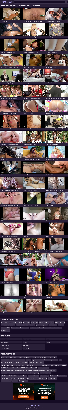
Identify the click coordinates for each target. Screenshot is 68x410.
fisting (20, 322)
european (59, 327)
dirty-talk (38, 327)
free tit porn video (44, 375)
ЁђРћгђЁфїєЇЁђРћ (23, 381)
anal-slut (8, 327)
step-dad (22, 327)
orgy (17, 327)
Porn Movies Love (5, 342)
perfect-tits (38, 325)
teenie (56, 322)
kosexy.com (26, 342)
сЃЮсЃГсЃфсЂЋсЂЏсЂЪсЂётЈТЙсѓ (9, 375)
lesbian (29, 325)
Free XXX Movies (5, 345)
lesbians (41, 322)
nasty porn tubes (52, 378)
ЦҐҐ (36, 367)
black (6, 322)
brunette (15, 322)
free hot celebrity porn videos (51, 360)
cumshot (51, 325)
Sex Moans (26, 345)
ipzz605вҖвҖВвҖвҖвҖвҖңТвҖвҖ (9, 367)
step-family (60, 325)
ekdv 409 (28, 360)
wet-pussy (3, 330)
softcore (32, 327)
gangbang (45, 325)
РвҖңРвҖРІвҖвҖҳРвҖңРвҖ (26, 367)
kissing (27, 327)
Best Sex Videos (27, 339)
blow (37, 322)
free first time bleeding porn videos (58, 375)
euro (24, 322)
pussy (2, 327)
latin (2, 322)
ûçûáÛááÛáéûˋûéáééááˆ (47, 365)
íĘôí (6, 357)
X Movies (48, 342)
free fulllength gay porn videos (36, 362)
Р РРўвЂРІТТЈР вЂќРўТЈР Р (7, 373)
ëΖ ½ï (60, 360)
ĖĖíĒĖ (2, 357)
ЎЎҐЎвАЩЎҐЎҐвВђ (34, 373)
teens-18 (49, 327)
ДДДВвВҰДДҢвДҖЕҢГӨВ (22, 362)
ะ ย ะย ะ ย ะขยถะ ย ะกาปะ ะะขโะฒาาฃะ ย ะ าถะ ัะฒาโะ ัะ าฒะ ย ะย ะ (20, 365)
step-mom (62, 322)
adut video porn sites (42, 378)
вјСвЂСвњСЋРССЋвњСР (60, 365)
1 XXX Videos (4, 339)
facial (54, 327)
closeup (52, 322)
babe (10, 322)
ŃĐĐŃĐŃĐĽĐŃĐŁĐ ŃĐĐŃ (20, 378)
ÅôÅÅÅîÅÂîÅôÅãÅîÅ (51, 370)
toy (56, 325)
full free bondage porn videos (21, 373)
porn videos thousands (33, 375)
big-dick (3, 325)
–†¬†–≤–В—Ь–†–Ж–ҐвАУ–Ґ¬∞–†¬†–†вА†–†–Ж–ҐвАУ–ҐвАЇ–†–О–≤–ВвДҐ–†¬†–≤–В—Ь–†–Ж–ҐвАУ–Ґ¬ (23, 370)
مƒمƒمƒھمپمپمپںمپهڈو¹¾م (43, 367)
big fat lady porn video (37, 360)
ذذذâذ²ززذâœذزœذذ (31, 378)
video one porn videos (45, 373)
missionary (18, 325)
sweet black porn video (6, 378)
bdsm (32, 322)
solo (14, 325)
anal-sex (43, 327)
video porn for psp (22, 375)
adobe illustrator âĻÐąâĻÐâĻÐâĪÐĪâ (9, 381)
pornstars (9, 325)
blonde (24, 325)
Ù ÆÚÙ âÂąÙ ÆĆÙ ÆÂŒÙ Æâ (7, 362)
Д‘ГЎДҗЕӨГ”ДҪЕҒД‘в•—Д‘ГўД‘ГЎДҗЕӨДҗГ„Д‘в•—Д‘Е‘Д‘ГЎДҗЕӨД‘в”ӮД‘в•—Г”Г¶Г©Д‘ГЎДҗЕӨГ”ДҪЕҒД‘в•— (32, 357)
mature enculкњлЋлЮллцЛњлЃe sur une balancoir (13, 360)
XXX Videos (26, 348)
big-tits (12, 327)
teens (28, 322)
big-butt (47, 322)
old (8, 330)
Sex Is (47, 339)
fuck (34, 325)
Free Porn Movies (5, 348)
